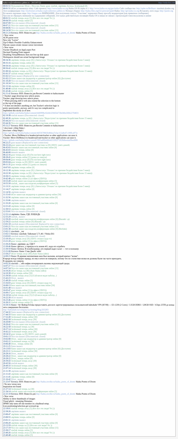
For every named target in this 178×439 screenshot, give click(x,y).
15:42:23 (7, 278)
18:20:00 (7, 322)
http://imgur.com (34, 13)
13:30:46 (7, 246)
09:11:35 (6, 164)
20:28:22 (7, 356)
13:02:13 (7, 234)
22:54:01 (7, 408)
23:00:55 (7, 417)
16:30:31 (7, 302)
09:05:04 (7, 162)
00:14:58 (7, 30)
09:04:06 (7, 160)
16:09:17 (7, 293)
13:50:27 (7, 254)
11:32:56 (6, 197)
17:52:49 (7, 317)
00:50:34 (7, 66)
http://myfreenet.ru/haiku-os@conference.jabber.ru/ (43, 11)
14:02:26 (7, 263)
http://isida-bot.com (166, 3)
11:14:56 (6, 192)
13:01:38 (7, 229)
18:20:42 (7, 324)
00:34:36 (7, 60)
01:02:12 (7, 76)
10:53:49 (7, 181)
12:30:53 (7, 209)
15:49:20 (7, 280)
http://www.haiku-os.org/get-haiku (104, 8)
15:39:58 (7, 276)
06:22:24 (7, 145)
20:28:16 (7, 353)
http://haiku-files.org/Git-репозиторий (97, 11)
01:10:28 (7, 81)
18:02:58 (7, 319)
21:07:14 (7, 368)
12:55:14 (7, 214)
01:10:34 (7, 83)
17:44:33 (7, 314)
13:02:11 (6, 231)
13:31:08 (7, 251)
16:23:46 (7, 300)
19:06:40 (7, 344)
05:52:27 (7, 125)
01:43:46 (7, 91)
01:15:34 (7, 86)
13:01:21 (7, 226)
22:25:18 (7, 394)
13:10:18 (7, 239)
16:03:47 (7, 290)
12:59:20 (7, 219)
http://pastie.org (166, 11)
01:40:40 (7, 88)
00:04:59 (7, 20)
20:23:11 (6, 351)
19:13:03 (7, 349)
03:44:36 (7, 123)
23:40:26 (7, 433)
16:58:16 (7, 305)
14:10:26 (7, 271)
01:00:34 (7, 71)
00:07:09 (7, 23)
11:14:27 (6, 189)
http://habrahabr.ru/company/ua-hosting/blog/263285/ (26, 310)
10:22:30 (7, 173)
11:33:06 (6, 200)
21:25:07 (7, 382)
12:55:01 (7, 211)
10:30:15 (7, 176)
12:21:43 (7, 206)
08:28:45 (7, 157)
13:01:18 (7, 224)
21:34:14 (7, 391)
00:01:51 (7, 6)
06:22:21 (7, 143)
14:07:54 (7, 268)
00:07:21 (7, 25)
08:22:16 (7, 155)
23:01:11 (6, 420)
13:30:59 (7, 249)
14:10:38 (7, 273)
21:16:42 (7, 379)
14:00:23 (7, 256)
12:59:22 (7, 221)
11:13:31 (6, 186)
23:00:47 (7, 414)
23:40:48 (7, 435)
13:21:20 (7, 241)
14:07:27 (7, 266)
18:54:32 (7, 334)
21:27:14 (7, 389)
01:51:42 (7, 93)
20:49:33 (7, 366)
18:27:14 (7, 329)
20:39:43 (7, 361)
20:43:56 (7, 363)
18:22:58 (7, 327)
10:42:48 (7, 178)
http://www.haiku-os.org (57, 8)
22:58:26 (7, 411)
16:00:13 (7, 285)
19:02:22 (7, 341)
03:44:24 (7, 121)
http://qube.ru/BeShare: (146, 8)
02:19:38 (7, 115)
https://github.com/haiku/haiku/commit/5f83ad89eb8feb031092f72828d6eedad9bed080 (40, 140)
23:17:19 (7, 428)
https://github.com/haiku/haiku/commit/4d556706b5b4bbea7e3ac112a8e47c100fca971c (40, 133)
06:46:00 (7, 152)
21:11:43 (6, 374)
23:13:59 (7, 425)
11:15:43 (6, 194)
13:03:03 (7, 236)
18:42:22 (7, 332)
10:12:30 (7, 170)
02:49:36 (7, 118)
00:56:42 (7, 68)
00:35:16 (7, 63)
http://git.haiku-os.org (130, 11)
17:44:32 (7, 312)
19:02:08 (7, 339)
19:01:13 (7, 336)
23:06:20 (7, 423)
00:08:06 (7, 28)
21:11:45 (6, 377)
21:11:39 (6, 371)
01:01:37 (7, 73)
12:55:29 (7, 217)
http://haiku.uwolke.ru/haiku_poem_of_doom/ (55, 33)
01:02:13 (7, 78)
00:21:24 (7, 33)
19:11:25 (6, 346)
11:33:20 (6, 203)
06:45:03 (7, 147)
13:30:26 (7, 244)
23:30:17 (7, 430)
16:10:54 (7, 295)
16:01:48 (7, 288)
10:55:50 (7, 183)
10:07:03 (7, 167)
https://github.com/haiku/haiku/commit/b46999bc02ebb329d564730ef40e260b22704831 (41, 113)
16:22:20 (7, 297)
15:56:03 (7, 283)
